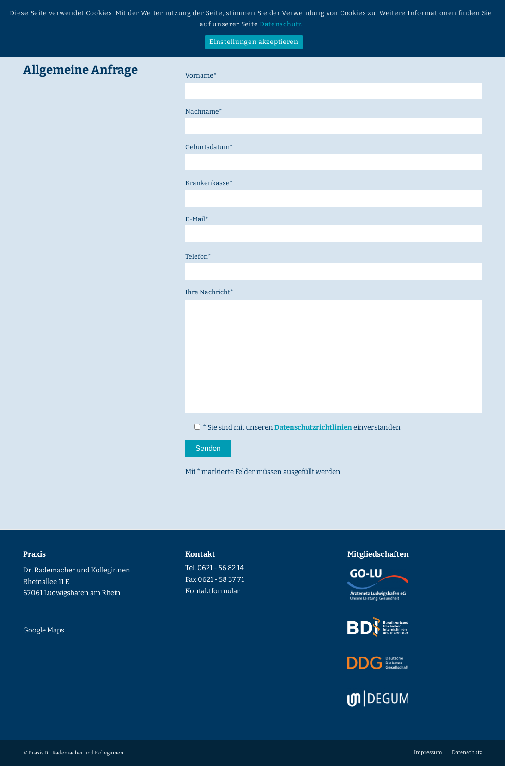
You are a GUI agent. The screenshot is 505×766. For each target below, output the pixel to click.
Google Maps (43, 630)
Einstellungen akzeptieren (253, 42)
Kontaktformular (212, 591)
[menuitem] (428, 752)
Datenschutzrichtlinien (313, 427)
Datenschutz (281, 24)
